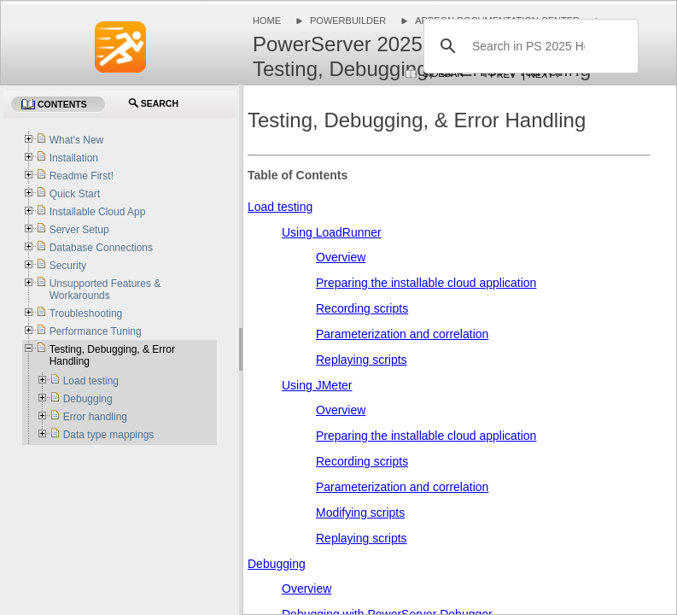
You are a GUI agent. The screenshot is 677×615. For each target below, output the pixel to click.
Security (68, 266)
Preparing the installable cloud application (426, 283)
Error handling (95, 417)
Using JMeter (317, 385)
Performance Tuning (96, 331)
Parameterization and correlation (402, 334)
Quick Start (75, 194)
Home (267, 20)
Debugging (277, 564)
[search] (528, 46)
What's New (77, 140)
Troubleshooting (86, 313)
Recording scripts (362, 308)
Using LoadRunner (332, 232)
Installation (74, 158)
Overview (340, 257)
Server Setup (79, 230)
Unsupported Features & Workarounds (105, 290)
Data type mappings (109, 435)
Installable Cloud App (98, 212)
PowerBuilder (348, 20)
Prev (503, 74)
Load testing (280, 207)
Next (540, 74)
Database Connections (101, 248)
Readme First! (82, 176)
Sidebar (443, 73)
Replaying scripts (361, 359)
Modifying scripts (360, 512)
